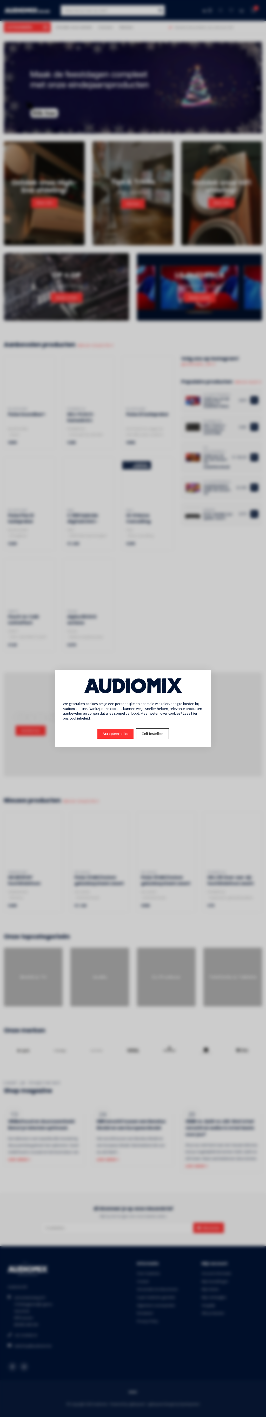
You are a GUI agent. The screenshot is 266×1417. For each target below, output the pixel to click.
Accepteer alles (115, 733)
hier (194, 713)
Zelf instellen (152, 733)
